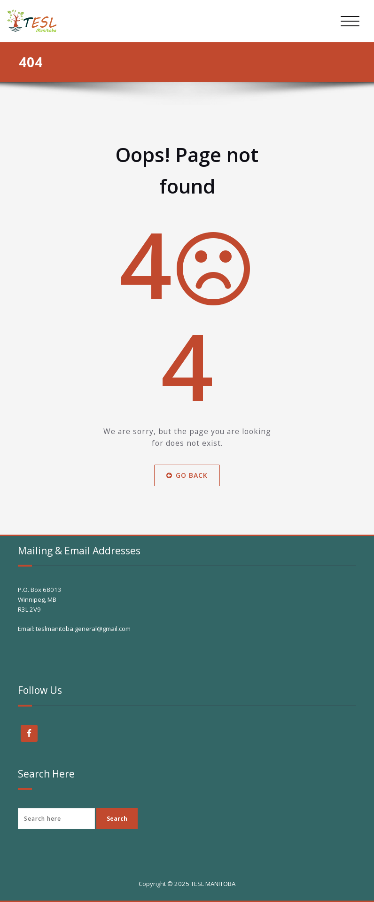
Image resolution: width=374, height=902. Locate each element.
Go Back (187, 475)
